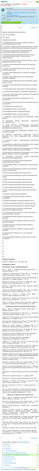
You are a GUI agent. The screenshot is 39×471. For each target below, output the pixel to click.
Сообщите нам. (33, 9)
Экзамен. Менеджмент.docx (10, 462)
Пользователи (16, 4)
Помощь (2, 469)
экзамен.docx (7, 464)
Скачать (11, 22)
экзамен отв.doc (7, 460)
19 (36, 456)
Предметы (8, 4)
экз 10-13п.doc (7, 446)
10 (36, 452)
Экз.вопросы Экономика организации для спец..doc (15, 452)
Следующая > (34, 27)
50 (36, 464)
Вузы (2, 4)
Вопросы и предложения (17, 469)
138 (36, 450)
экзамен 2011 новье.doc (9, 456)
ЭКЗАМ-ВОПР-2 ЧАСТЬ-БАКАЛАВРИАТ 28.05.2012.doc (16, 454)
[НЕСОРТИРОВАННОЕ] (13, 15)
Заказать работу (7, 5)
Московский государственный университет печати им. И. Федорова (21, 13)
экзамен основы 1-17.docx (10, 458)
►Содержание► (1, 48)
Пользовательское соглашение (29, 469)
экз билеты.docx (7, 448)
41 (36, 460)
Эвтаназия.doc (7, 444)
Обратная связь (8, 469)
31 (36, 458)
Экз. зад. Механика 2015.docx (10, 450)
